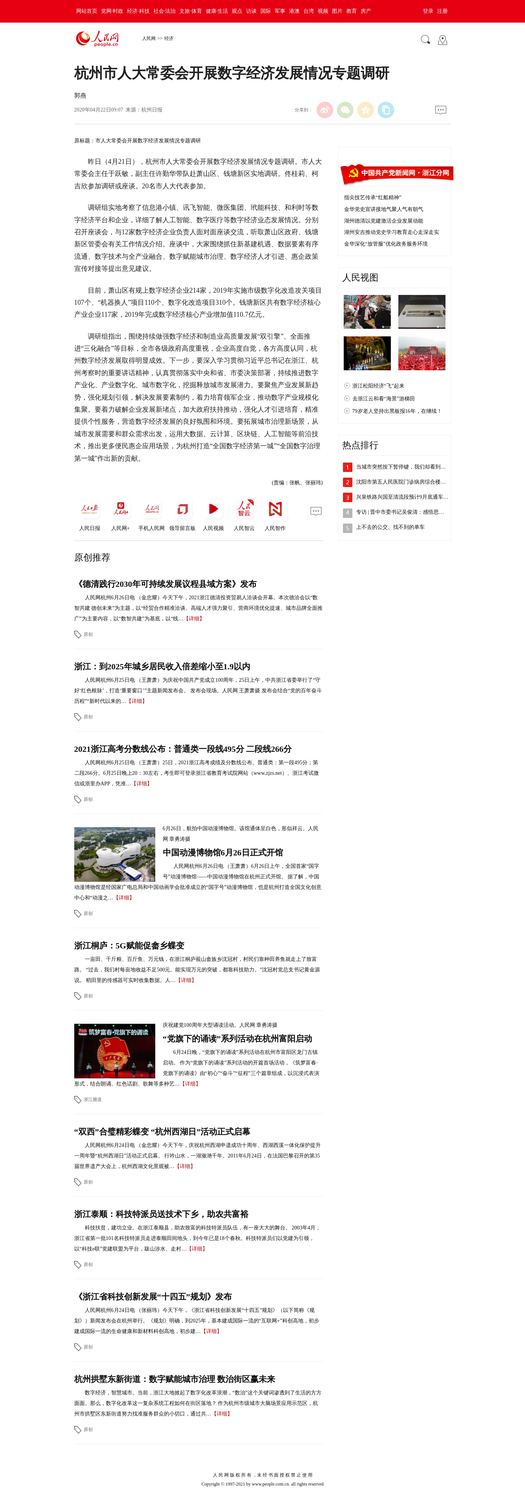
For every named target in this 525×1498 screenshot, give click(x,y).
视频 (323, 11)
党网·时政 (112, 11)
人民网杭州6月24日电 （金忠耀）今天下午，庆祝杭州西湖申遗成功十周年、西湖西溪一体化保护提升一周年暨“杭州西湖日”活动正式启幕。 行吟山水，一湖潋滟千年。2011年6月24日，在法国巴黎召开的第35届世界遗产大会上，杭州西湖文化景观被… (197, 1155)
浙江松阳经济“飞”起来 (378, 386)
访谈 (251, 11)
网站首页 (86, 11)
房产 (366, 11)
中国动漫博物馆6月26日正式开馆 (223, 852)
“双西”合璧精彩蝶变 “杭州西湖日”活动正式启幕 (162, 1131)
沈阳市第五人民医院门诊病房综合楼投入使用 (409, 482)
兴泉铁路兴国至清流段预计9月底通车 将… (405, 497)
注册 (442, 11)
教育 (351, 11)
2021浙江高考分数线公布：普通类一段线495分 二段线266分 (183, 749)
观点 (237, 11)
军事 (280, 11)
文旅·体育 (190, 11)
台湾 (308, 11)
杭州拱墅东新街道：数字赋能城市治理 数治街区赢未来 (175, 1379)
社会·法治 (164, 11)
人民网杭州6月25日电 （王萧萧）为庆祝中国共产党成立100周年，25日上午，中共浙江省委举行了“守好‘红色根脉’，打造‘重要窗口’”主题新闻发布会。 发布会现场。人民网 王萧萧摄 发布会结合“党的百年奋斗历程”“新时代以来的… (198, 690)
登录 (428, 11)
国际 (265, 11)
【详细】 (194, 618)
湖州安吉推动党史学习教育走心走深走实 (391, 232)
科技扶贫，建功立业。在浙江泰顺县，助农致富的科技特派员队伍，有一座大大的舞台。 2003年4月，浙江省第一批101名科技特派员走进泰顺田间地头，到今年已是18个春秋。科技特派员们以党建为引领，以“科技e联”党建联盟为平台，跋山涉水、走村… (197, 1238)
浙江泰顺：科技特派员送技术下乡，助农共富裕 (161, 1214)
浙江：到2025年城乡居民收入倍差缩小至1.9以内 (162, 666)
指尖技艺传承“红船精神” (372, 197)
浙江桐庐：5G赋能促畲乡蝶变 (129, 945)
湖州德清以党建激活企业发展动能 (383, 221)
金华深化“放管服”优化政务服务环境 (386, 244)
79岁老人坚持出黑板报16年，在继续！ (397, 411)
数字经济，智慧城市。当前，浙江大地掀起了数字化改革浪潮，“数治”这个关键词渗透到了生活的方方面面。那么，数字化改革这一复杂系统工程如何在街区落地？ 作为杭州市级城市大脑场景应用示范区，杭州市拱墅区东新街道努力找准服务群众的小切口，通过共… (197, 1403)
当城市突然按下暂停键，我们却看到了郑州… (409, 467)
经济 (168, 38)
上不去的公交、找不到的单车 (390, 527)
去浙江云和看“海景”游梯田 (383, 399)
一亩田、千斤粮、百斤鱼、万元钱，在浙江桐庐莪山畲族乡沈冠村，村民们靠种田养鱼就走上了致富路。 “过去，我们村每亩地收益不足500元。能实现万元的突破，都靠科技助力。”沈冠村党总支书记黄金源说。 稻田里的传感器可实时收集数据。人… (197, 969)
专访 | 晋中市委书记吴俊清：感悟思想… (403, 512)
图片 (337, 11)
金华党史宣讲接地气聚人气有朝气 (383, 209)
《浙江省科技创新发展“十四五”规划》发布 (153, 1296)
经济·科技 (138, 11)
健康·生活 (217, 11)
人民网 (149, 38)
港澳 (294, 11)
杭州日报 (151, 110)
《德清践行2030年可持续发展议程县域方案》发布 (165, 584)
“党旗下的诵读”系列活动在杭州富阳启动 (237, 1038)
